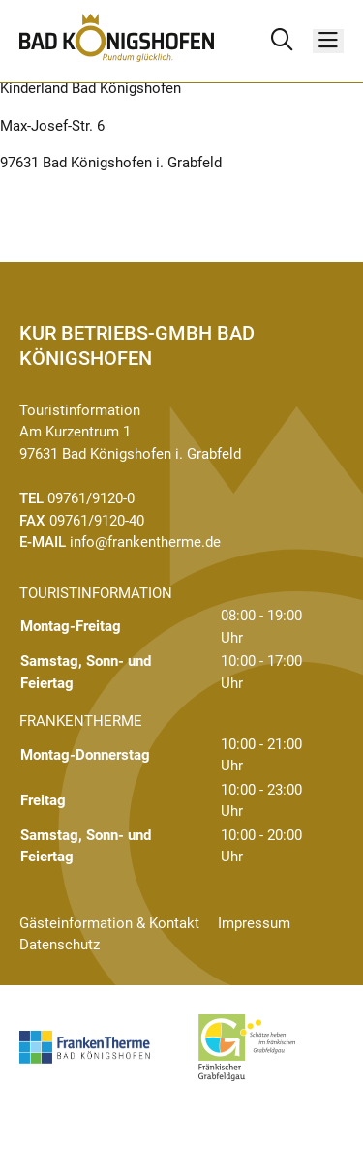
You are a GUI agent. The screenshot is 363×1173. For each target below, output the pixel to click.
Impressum (254, 923)
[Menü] (328, 41)
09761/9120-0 (91, 498)
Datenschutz (59, 944)
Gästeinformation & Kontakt (109, 923)
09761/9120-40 (96, 520)
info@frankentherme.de (145, 542)
